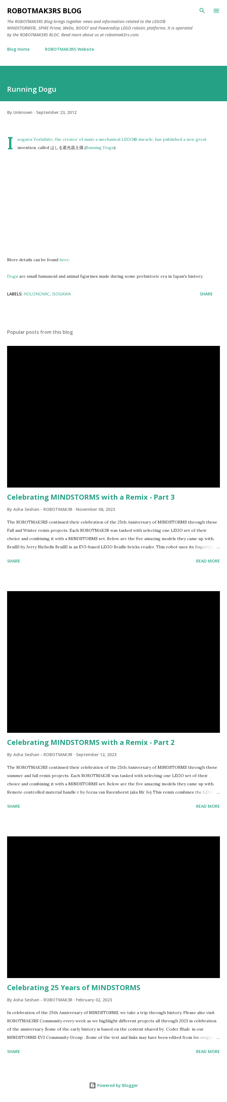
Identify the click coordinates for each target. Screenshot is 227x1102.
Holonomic (37, 294)
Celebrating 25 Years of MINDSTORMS (73, 987)
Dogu (12, 276)
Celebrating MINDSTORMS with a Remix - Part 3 (91, 497)
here (64, 259)
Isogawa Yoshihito (35, 139)
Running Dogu (100, 147)
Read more (208, 561)
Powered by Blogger (113, 1085)
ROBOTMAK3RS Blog (44, 10)
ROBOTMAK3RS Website (69, 49)
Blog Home (18, 49)
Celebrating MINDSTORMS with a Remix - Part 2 (91, 742)
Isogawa (61, 294)
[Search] (202, 10)
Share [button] (206, 294)
